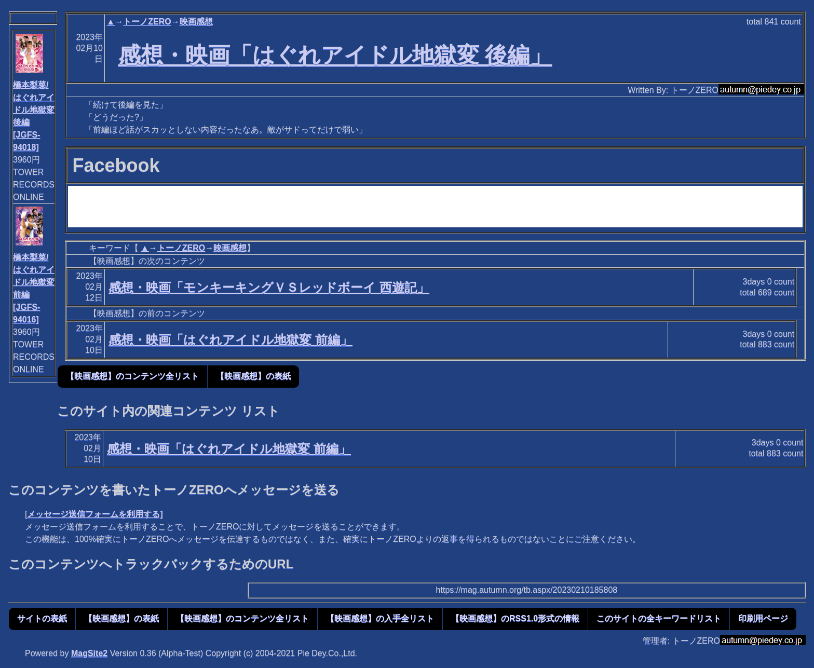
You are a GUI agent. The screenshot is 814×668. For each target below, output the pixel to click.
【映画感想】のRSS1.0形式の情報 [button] (515, 618)
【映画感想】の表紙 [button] (253, 376)
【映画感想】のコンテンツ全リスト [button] (132, 376)
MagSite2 (89, 653)
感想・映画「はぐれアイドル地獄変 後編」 (335, 55)
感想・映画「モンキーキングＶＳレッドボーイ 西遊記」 (268, 287)
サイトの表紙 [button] (42, 618)
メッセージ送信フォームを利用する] (94, 514)
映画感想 (196, 21)
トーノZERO (147, 21)
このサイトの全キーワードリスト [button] (658, 618)
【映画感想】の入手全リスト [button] (380, 618)
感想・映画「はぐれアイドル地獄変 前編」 (230, 340)
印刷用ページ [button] (763, 618)
